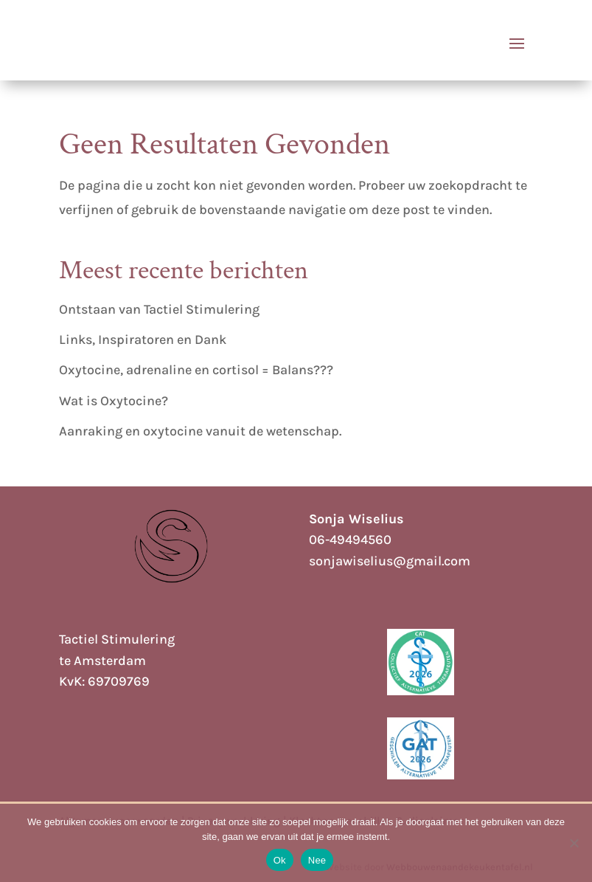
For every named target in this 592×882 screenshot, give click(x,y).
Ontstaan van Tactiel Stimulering (159, 309)
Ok (280, 860)
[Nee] (573, 843)
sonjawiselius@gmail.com (389, 561)
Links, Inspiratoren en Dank (142, 339)
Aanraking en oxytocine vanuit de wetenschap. (200, 431)
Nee (317, 860)
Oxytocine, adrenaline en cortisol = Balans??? (196, 370)
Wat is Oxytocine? (113, 401)
